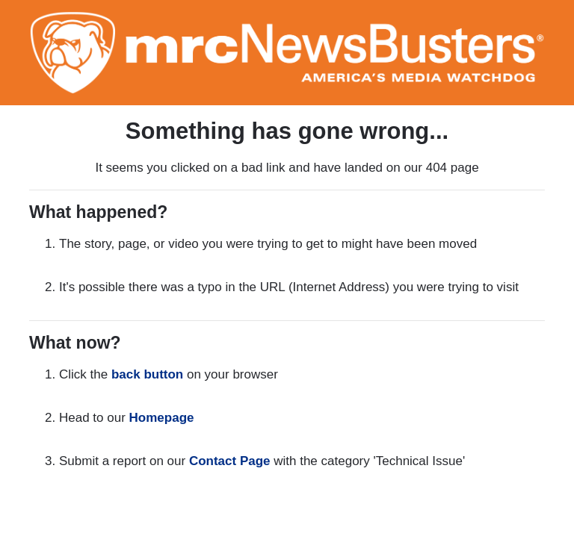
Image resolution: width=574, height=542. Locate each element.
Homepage (161, 418)
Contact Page (230, 461)
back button (147, 374)
